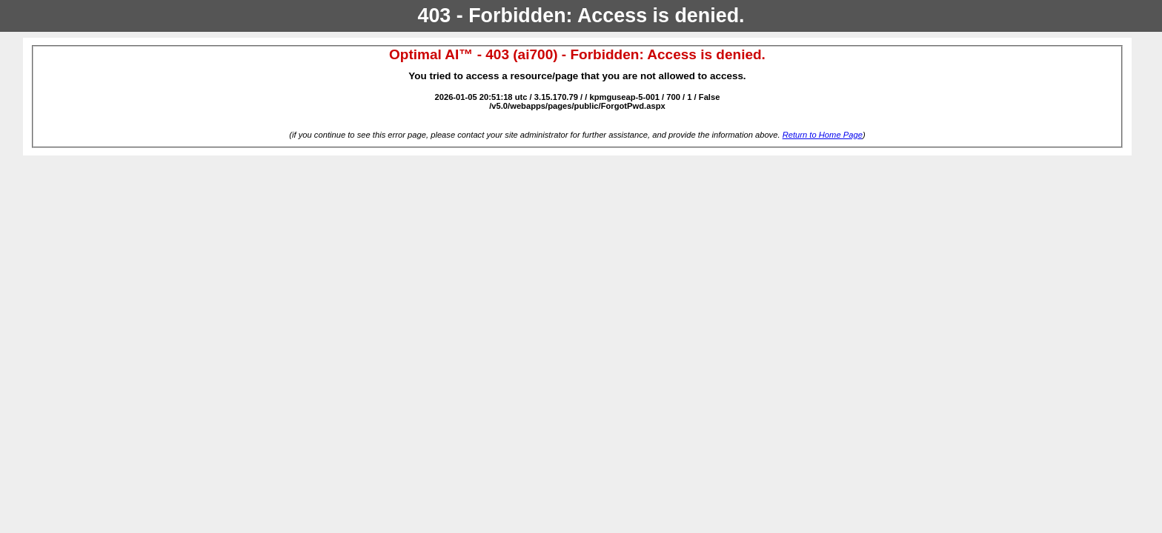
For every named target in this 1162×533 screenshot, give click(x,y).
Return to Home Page (823, 134)
